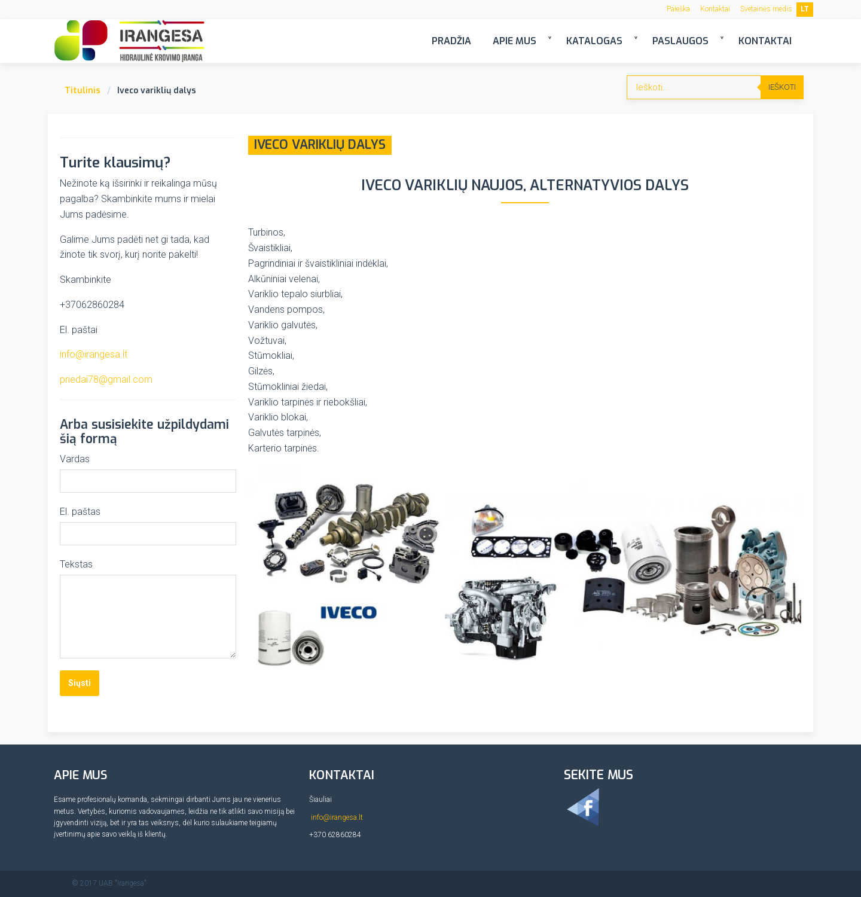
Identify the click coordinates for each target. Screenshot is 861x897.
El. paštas (80, 511)
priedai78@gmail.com (106, 379)
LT (805, 9)
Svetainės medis (766, 9)
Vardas (75, 459)
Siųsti (79, 683)
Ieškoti (782, 87)
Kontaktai (715, 9)
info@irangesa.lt (93, 354)
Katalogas (594, 41)
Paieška (678, 9)
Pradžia (451, 41)
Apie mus (514, 41)
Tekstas (76, 564)
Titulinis (82, 90)
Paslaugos (680, 41)
